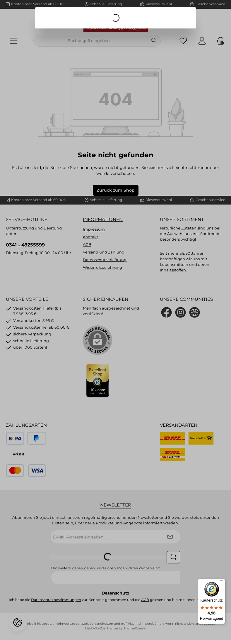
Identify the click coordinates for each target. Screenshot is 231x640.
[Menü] (221, 582)
